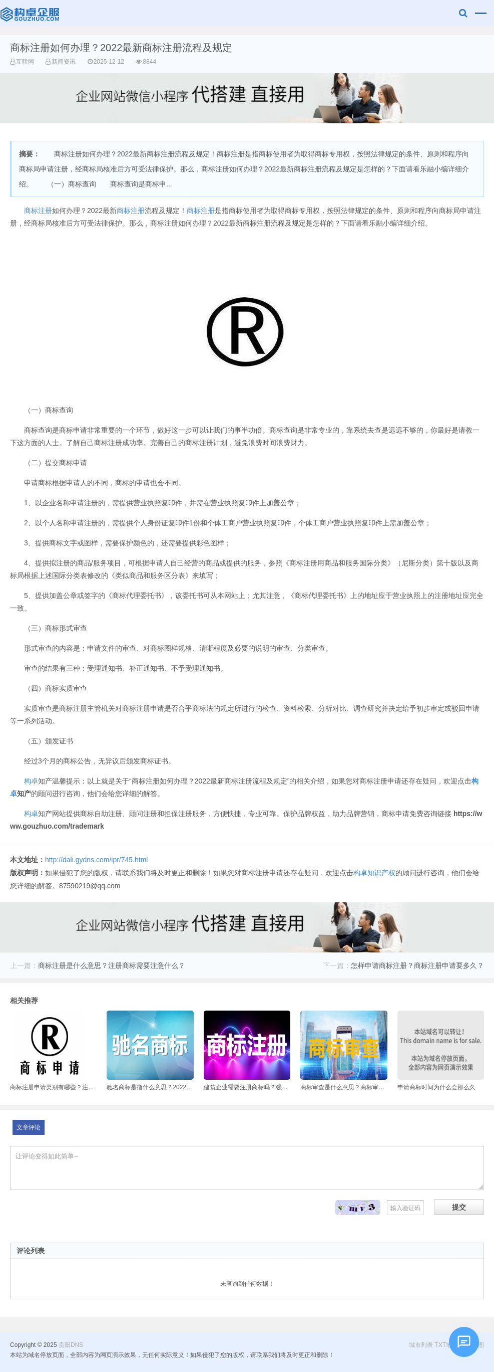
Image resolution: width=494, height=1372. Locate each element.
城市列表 (421, 1344)
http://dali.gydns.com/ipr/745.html (96, 860)
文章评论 (29, 1127)
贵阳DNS (31, 13)
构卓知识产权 (374, 873)
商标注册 (38, 211)
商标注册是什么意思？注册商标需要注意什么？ (111, 965)
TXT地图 (446, 1344)
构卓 (31, 781)
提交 (459, 1207)
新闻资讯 (64, 61)
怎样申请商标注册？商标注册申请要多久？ (417, 965)
